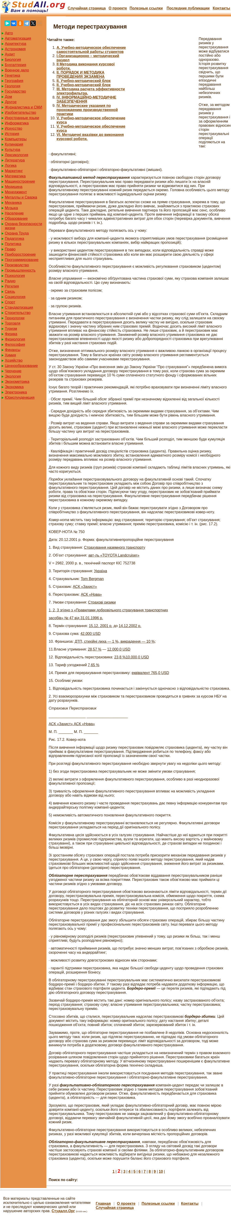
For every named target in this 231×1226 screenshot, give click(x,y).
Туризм (11, 329)
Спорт (10, 302)
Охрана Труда (17, 233)
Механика (13, 203)
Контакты (221, 8)
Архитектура (15, 44)
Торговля (12, 323)
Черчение (13, 371)
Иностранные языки (22, 118)
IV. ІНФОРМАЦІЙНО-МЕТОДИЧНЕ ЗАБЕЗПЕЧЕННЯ (86, 99)
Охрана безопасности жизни (23, 226)
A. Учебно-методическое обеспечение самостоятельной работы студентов (91, 50)
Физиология (15, 339)
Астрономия (15, 49)
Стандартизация (19, 307)
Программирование (22, 260)
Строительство (17, 313)
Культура (12, 150)
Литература (15, 160)
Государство (15, 91)
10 (161, 1171)
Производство (17, 265)
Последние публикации (188, 8)
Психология (15, 276)
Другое (11, 102)
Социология (15, 297)
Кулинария (14, 144)
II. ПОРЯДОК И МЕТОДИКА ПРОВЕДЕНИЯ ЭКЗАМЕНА (81, 74)
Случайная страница (87, 8)
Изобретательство (20, 112)
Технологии (14, 318)
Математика (15, 176)
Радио (10, 281)
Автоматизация (18, 38)
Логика (10, 165)
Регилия (12, 286)
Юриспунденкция (19, 397)
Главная (103, 1203)
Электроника (16, 392)
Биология (13, 60)
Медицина (13, 187)
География (14, 81)
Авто (9, 33)
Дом (8, 97)
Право (10, 249)
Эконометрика (17, 382)
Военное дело (17, 70)
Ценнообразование (21, 366)
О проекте (117, 8)
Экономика (14, 387)
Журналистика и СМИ (23, 107)
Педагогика (14, 239)
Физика (11, 334)
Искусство (13, 128)
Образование (16, 218)
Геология (12, 86)
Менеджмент (16, 192)
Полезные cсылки (146, 8)
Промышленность (20, 270)
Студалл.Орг (63, 1211)
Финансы (12, 350)
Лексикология (16, 155)
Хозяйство (14, 360)
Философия (15, 344)
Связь (10, 291)
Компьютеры (16, 139)
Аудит (10, 54)
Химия (10, 355)
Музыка (11, 208)
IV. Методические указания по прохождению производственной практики (87, 110)
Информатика (17, 123)
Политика (13, 244)
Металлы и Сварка (21, 197)
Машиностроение (20, 181)
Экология (13, 376)
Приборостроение (20, 254)
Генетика (12, 75)
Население (14, 213)
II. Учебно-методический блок (84, 81)
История (12, 134)
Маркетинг (14, 171)
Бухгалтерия (15, 65)
